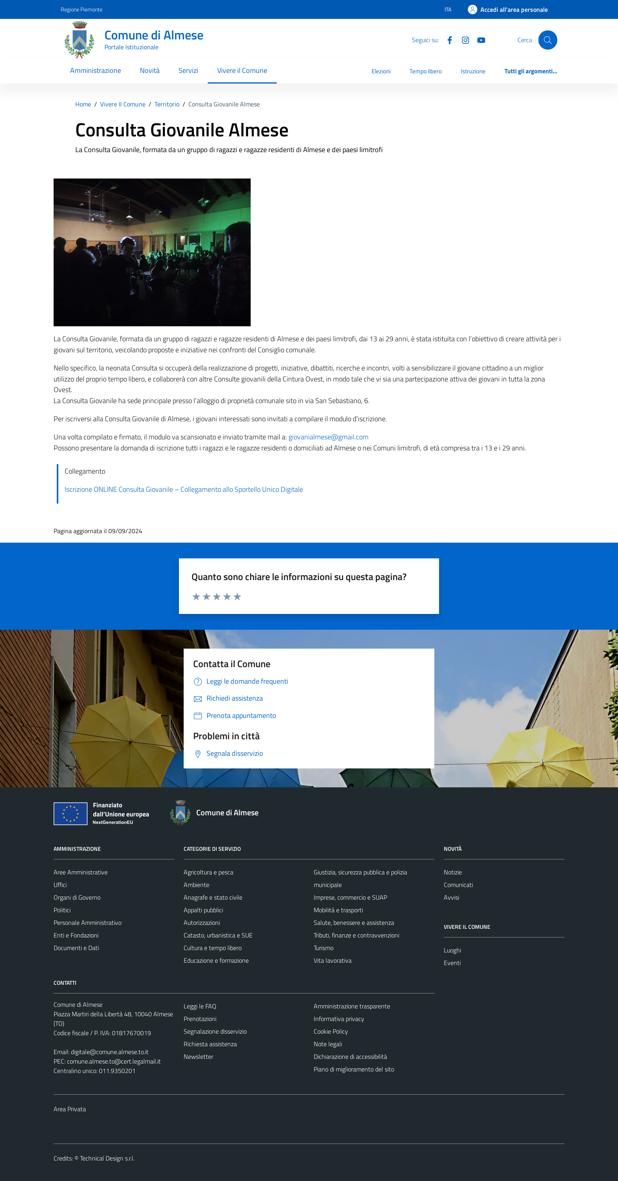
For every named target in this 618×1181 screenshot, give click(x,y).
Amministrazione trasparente (352, 1006)
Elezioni (381, 71)
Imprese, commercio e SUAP (350, 897)
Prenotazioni (200, 1018)
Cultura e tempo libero (213, 947)
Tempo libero (426, 71)
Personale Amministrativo (87, 922)
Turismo (323, 947)
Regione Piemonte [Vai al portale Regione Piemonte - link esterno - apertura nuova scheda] (81, 9)
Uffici (60, 884)
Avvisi (451, 897)
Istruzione (473, 71)
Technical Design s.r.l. (107, 1158)
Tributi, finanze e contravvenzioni (356, 935)
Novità (150, 70)
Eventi (452, 962)
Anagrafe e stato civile (213, 897)
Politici (62, 910)
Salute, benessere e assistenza (354, 922)
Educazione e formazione (216, 960)
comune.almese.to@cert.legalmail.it (114, 1061)
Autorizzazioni (202, 922)
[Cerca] (547, 39)
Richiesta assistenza (210, 1044)
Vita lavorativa (333, 960)
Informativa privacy (339, 1018)
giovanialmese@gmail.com (329, 436)
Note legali (328, 1044)
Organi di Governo (77, 897)
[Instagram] (462, 39)
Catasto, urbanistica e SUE (218, 935)
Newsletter (198, 1056)
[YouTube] (478, 39)
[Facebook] (446, 39)
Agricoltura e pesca (208, 872)
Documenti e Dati (76, 947)
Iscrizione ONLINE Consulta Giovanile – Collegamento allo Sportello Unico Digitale (184, 489)
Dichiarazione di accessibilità (350, 1056)
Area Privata (70, 1109)
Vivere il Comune (242, 70)
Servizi (188, 70)
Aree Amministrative (81, 872)
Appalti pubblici (203, 910)
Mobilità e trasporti (338, 910)
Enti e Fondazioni (76, 935)
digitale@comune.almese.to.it (110, 1051)
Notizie (453, 872)
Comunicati (458, 884)
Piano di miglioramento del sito (354, 1069)
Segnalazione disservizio (215, 1031)
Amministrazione (95, 70)
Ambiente (196, 884)
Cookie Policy (331, 1031)
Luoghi (452, 950)
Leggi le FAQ (200, 1006)
